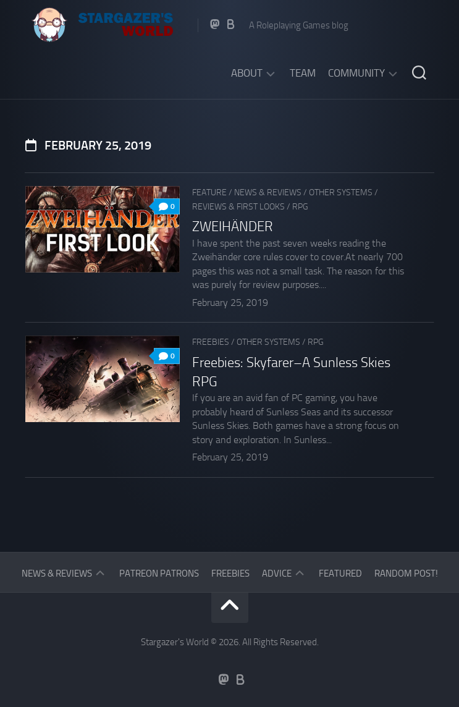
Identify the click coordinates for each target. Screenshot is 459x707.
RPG (300, 206)
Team (303, 73)
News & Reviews (267, 192)
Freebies (210, 342)
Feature (209, 192)
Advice (277, 573)
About (247, 73)
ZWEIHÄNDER (232, 227)
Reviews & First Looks (238, 206)
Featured (340, 573)
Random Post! (406, 573)
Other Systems (341, 192)
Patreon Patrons (159, 573)
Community (356, 73)
